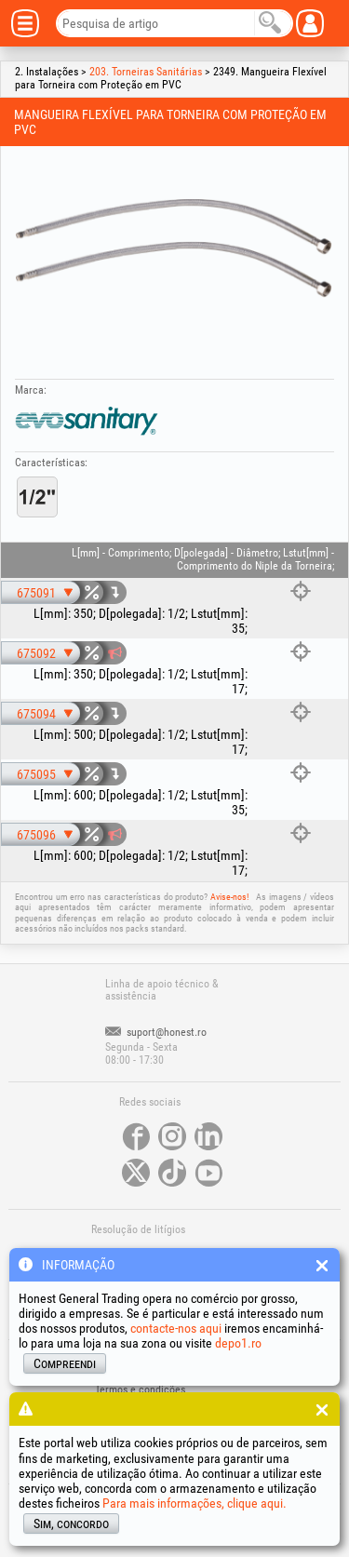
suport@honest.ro (156, 1032)
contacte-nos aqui (175, 1328)
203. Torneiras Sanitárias (145, 71)
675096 (36, 834)
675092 (36, 653)
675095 (36, 774)
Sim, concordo (71, 1523)
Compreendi (65, 1363)
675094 (36, 713)
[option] (174, 248)
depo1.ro (238, 1343)
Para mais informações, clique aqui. (194, 1503)
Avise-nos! (229, 897)
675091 (36, 592)
